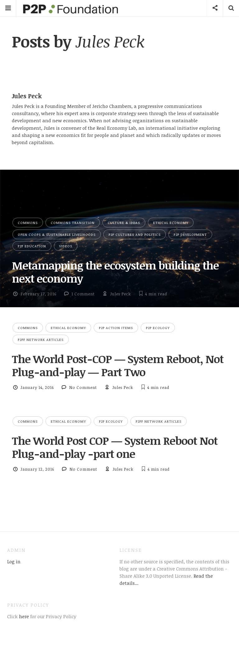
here (23, 616)
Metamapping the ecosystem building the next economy (115, 272)
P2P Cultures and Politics (135, 234)
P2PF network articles (40, 339)
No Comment (83, 387)
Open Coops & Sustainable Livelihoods (57, 234)
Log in (14, 561)
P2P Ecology (158, 327)
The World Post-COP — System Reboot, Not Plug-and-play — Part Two (117, 365)
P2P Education (32, 246)
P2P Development (190, 234)
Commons (28, 222)
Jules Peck (120, 294)
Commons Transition (73, 222)
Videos (65, 246)
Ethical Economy (170, 222)
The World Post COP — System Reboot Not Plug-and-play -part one (115, 447)
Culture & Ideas (124, 222)
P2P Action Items (116, 327)
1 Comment (83, 294)
